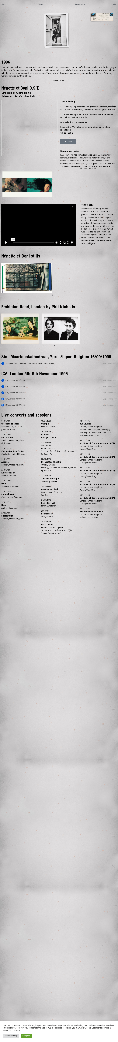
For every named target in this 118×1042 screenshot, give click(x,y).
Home (40, 4)
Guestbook (80, 4)
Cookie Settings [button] (11, 1036)
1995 (3, 4)
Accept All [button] (26, 1036)
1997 (115, 4)
